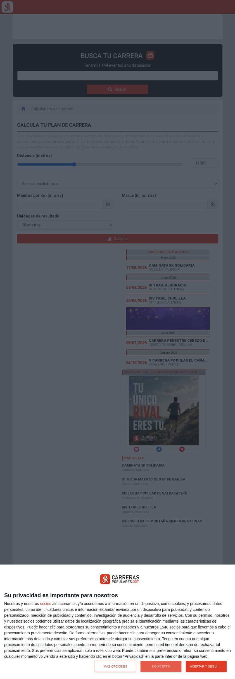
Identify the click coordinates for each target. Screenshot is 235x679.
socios (45, 604)
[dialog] (117, 622)
